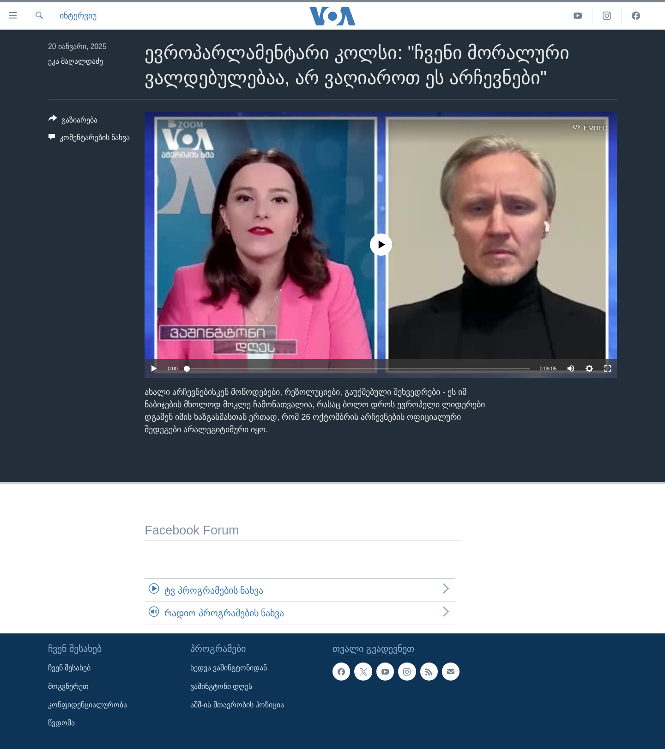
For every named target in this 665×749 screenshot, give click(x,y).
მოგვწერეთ (68, 686)
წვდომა (61, 723)
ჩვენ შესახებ (69, 668)
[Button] (72, 121)
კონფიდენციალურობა (87, 704)
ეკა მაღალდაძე (75, 61)
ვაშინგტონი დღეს (221, 686)
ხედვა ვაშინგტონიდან (228, 668)
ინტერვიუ (78, 15)
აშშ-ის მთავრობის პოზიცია (237, 704)
